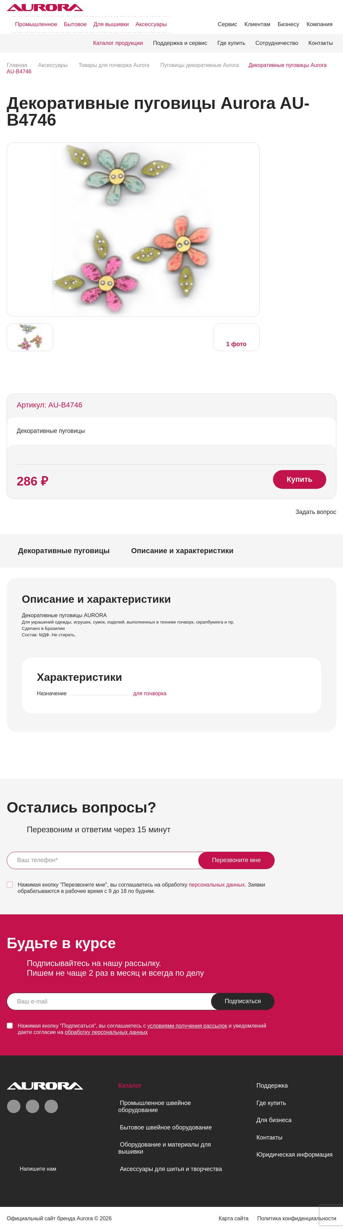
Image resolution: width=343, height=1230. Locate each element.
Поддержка (272, 1085)
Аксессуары (151, 24)
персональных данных (217, 885)
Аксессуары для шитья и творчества (171, 1169)
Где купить (231, 43)
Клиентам (257, 24)
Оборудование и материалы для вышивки (164, 1148)
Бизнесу (288, 24)
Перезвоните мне (236, 860)
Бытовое (75, 24)
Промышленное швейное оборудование (154, 1106)
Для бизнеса (273, 1120)
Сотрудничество (277, 43)
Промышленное (36, 24)
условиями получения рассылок (187, 1026)
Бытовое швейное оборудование (166, 1127)
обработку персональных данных (106, 1032)
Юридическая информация (294, 1154)
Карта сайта (234, 1218)
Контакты (320, 43)
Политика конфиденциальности (296, 1218)
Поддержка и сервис (180, 43)
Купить (300, 479)
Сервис (227, 24)
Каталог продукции (118, 43)
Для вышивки (111, 24)
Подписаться (243, 1001)
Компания (319, 24)
